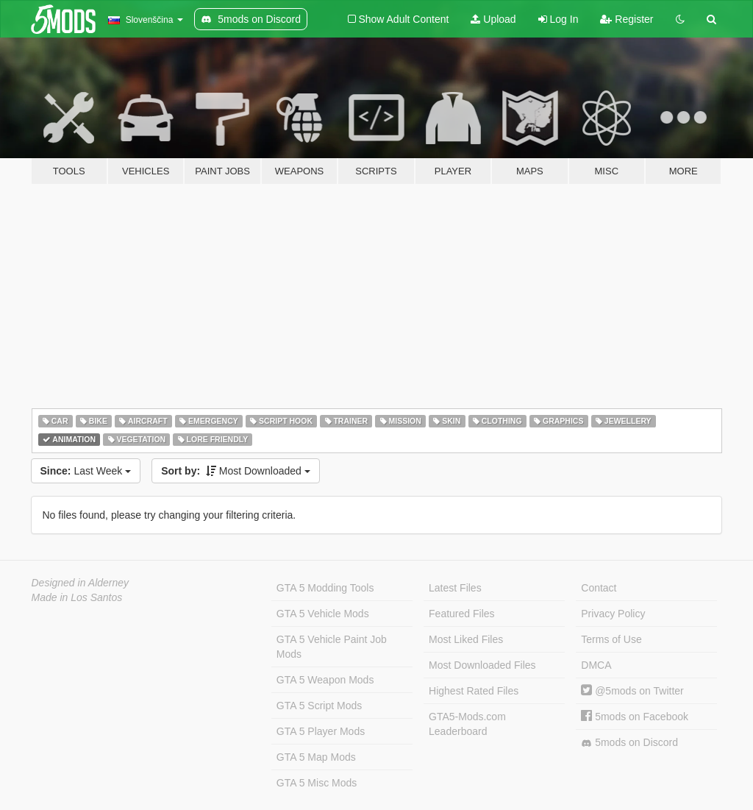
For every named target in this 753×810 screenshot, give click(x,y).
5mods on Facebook (634, 716)
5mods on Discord (629, 742)
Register (626, 19)
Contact (598, 588)
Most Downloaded (235, 471)
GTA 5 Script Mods (319, 705)
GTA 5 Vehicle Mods (322, 613)
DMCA (596, 665)
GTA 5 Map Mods (316, 757)
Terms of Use (611, 639)
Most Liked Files (466, 639)
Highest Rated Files (473, 691)
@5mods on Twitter (632, 690)
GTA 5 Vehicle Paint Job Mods (331, 646)
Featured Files (461, 613)
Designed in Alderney (80, 583)
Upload (493, 19)
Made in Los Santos (77, 597)
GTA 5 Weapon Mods (325, 680)
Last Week (86, 471)
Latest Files (455, 588)
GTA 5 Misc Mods (316, 783)
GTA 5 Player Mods (320, 731)
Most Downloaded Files (482, 665)
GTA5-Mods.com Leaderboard (467, 724)
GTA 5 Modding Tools (325, 588)
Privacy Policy (613, 613)
